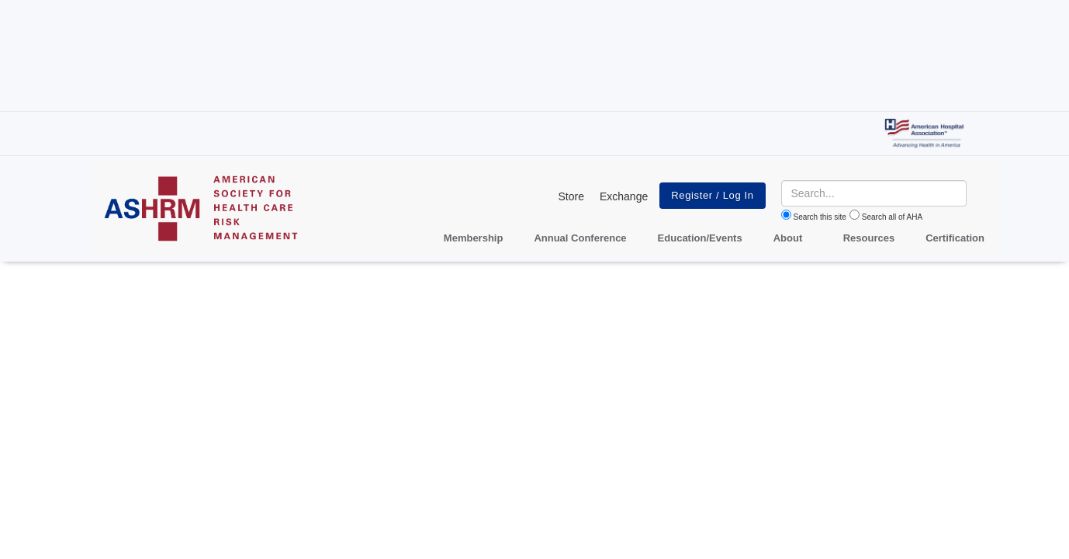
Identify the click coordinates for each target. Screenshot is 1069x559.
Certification (954, 238)
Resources (868, 238)
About (788, 238)
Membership (473, 238)
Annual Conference (580, 238)
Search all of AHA (892, 217)
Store (570, 196)
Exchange (624, 196)
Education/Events (700, 238)
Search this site (820, 217)
